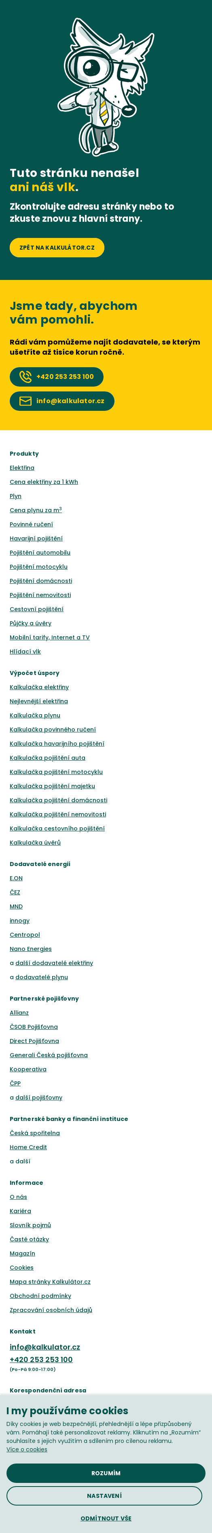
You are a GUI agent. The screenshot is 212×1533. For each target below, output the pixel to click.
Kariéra (20, 1211)
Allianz (19, 1013)
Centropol (25, 935)
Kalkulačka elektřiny (39, 687)
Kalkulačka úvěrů (35, 843)
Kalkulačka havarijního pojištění (57, 744)
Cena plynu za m (36, 510)
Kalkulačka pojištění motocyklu (56, 772)
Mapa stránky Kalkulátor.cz (50, 1282)
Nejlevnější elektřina (39, 701)
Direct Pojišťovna (34, 1041)
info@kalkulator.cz (45, 1347)
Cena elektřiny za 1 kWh (44, 482)
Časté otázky (29, 1239)
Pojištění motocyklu (39, 567)
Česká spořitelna (35, 1133)
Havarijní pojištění (36, 538)
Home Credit (28, 1147)
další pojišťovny (38, 1097)
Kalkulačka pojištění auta (47, 758)
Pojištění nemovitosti (40, 595)
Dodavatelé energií (40, 864)
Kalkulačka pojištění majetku (52, 786)
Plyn (15, 496)
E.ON (16, 878)
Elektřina (22, 468)
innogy (20, 921)
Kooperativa (28, 1069)
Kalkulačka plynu (35, 715)
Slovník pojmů (30, 1225)
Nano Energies (31, 949)
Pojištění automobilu (40, 553)
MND (16, 906)
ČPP (15, 1083)
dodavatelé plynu (41, 977)
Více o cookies (26, 1449)
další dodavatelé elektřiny (54, 963)
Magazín (22, 1253)
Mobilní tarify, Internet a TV (50, 637)
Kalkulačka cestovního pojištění (57, 828)
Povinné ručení (31, 524)
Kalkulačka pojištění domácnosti (58, 800)
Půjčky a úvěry (30, 623)
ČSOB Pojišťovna (34, 1027)
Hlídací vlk (25, 652)
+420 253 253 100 (41, 1359)
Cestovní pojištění (37, 609)
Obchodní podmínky (40, 1296)
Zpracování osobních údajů (51, 1310)
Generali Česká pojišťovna (49, 1055)
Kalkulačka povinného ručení (53, 729)
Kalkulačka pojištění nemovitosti (58, 814)
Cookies (22, 1268)
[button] (106, 1518)
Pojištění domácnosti (41, 581)
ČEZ (15, 892)
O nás (18, 1197)
